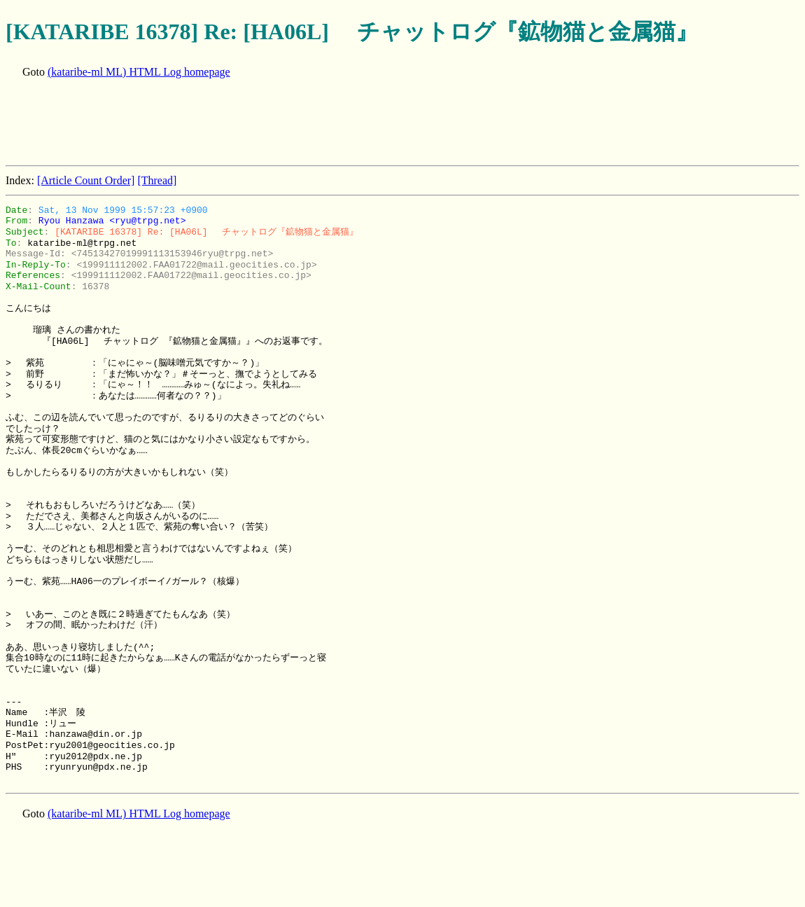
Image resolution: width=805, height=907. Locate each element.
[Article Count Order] (86, 180)
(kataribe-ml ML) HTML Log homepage (139, 72)
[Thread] (156, 180)
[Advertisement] (260, 123)
